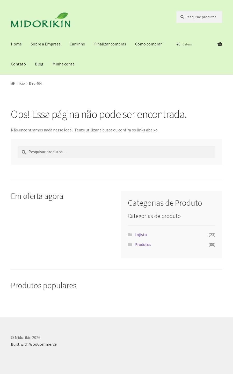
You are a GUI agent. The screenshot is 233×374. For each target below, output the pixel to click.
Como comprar (148, 43)
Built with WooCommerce (34, 344)
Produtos (143, 244)
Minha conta (64, 63)
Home (16, 43)
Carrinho (77, 43)
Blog (39, 63)
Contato (18, 63)
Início (21, 83)
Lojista (141, 234)
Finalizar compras (110, 43)
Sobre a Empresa (46, 43)
